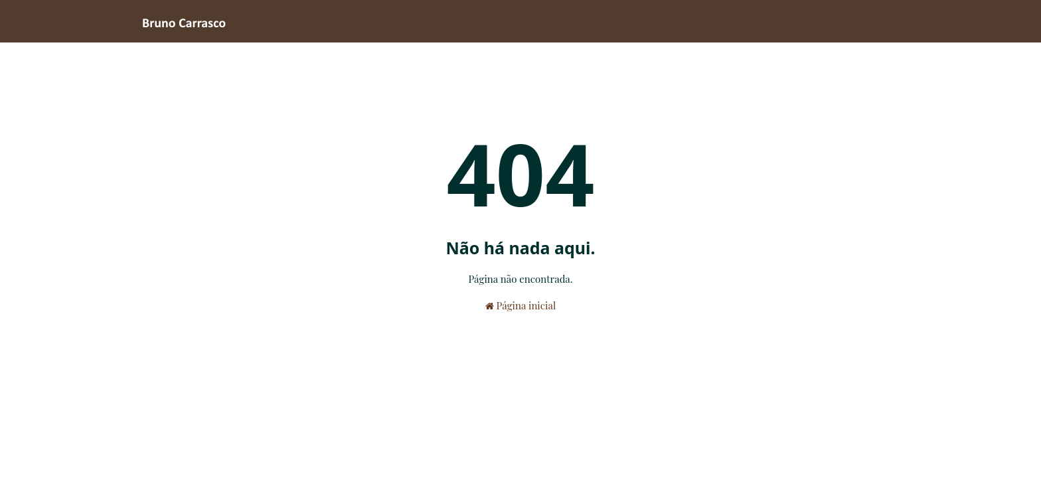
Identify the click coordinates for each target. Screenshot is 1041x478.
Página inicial (520, 305)
